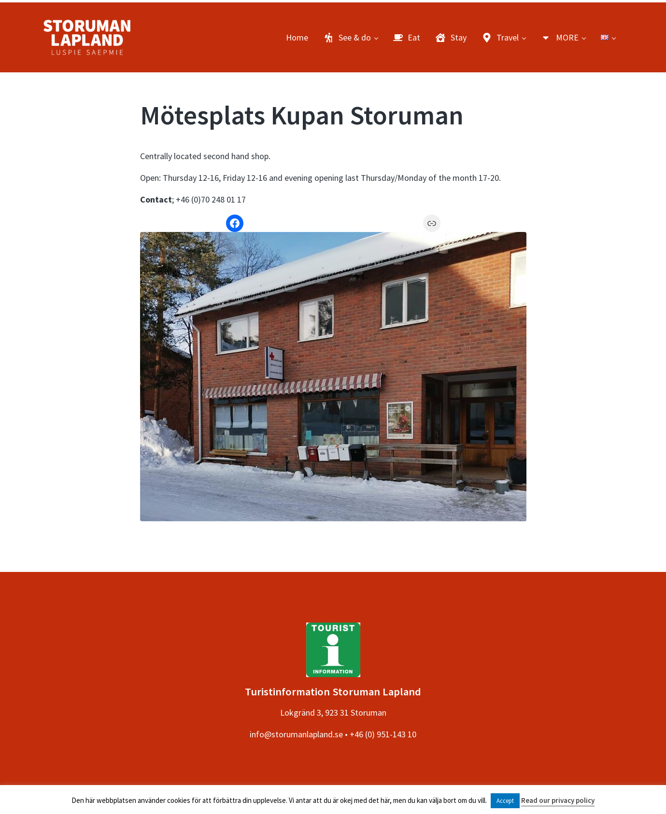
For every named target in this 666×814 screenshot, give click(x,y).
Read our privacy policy (558, 800)
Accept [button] (505, 801)
